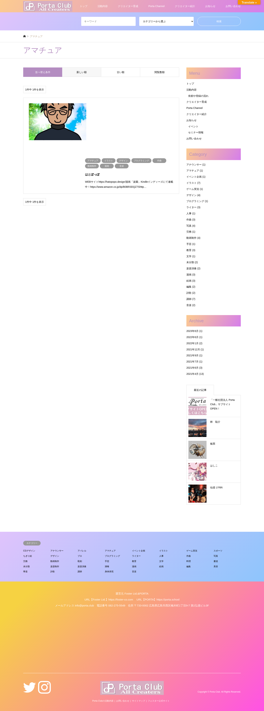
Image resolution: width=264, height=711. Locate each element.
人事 (188, 213)
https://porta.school (168, 599)
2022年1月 (192, 343)
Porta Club (215, 692)
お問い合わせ (233, 6)
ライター (191, 207)
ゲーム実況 (192, 189)
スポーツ (218, 550)
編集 (188, 286)
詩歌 (188, 292)
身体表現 (109, 571)
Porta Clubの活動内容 (103, 701)
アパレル (82, 550)
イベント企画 (194, 176)
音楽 (188, 305)
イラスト (191, 182)
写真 (188, 225)
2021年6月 (192, 367)
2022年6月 (192, 337)
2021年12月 (193, 349)
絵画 (188, 280)
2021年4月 (192, 373)
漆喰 (107, 566)
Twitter (29, 691)
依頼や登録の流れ (198, 95)
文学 (188, 256)
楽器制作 (54, 566)
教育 (188, 250)
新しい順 (82, 72)
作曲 (188, 219)
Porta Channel (156, 6)
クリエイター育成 (128, 6)
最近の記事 (200, 390)
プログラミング (195, 201)
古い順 (120, 72)
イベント (193, 126)
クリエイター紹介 (185, 6)
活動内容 (103, 6)
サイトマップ (138, 701)
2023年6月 (192, 331)
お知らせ (210, 6)
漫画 (188, 274)
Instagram (44, 691)
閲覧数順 (159, 72)
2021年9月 (192, 355)
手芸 (188, 244)
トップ (83, 6)
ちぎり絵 (27, 556)
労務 (188, 231)
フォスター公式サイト (159, 701)
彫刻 (80, 561)
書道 (216, 561)
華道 (25, 571)
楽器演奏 (191, 268)
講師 (188, 299)
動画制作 (191, 237)
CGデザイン (29, 550)
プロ (80, 556)
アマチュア (192, 170)
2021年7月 (192, 361)
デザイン (191, 195)
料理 (188, 561)
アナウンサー (194, 164)
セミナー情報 (195, 132)
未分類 (190, 262)
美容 (216, 566)
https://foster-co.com (120, 599)
